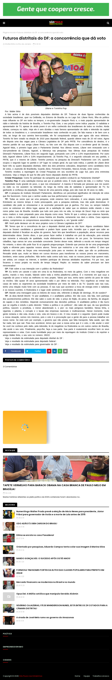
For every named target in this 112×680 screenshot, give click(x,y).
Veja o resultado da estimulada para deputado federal (30, 341)
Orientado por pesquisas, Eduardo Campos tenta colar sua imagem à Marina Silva (60, 546)
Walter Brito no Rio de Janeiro (18, 44)
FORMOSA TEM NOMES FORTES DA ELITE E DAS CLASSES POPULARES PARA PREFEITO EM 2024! (60, 572)
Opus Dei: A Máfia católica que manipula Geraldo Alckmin (47, 593)
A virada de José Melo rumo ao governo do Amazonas (45, 617)
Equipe (87, 676)
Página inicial (9, 32)
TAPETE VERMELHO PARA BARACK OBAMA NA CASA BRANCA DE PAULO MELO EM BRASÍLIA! (54, 487)
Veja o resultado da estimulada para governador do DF (31, 344)
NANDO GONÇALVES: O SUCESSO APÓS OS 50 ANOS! (43, 558)
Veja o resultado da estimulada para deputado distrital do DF (34, 338)
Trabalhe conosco (101, 676)
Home (77, 676)
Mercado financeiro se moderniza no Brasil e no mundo (45, 582)
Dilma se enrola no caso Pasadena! (35, 535)
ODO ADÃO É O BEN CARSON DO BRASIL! (36, 523)
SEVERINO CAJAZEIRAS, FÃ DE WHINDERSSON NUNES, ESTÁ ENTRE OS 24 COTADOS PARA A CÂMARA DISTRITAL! (61, 607)
